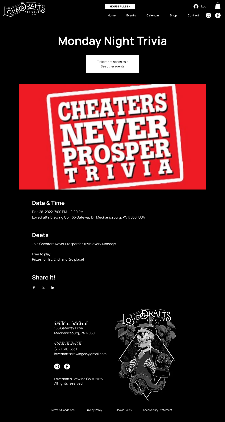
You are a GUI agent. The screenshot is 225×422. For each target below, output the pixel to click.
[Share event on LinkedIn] (52, 287)
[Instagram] (208, 15)
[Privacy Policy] (94, 410)
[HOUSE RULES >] (120, 6)
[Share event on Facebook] (34, 287)
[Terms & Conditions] (63, 410)
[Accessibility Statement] (157, 410)
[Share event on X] (43, 287)
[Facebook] (218, 15)
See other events (112, 66)
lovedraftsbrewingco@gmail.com (80, 354)
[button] (218, 5)
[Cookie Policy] (124, 410)
